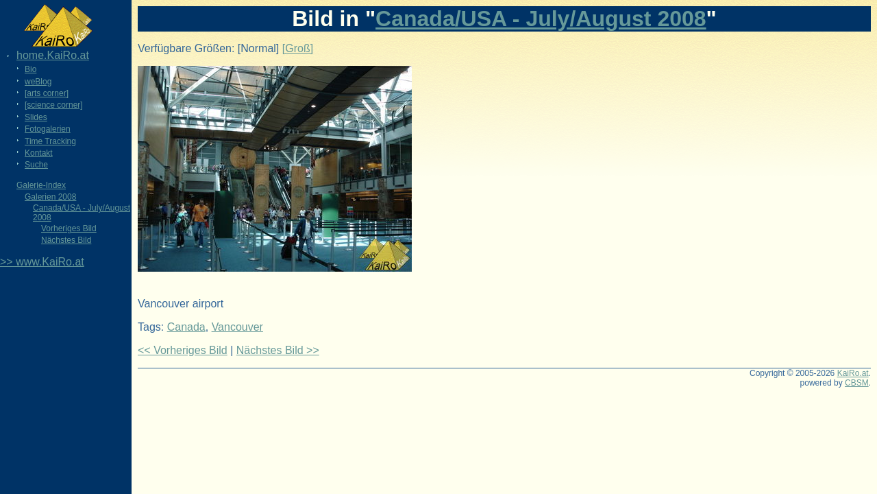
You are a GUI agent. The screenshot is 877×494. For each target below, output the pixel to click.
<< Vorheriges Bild (182, 350)
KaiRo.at (853, 373)
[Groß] (297, 48)
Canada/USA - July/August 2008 (540, 18)
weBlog (38, 81)
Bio (30, 69)
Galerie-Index (41, 185)
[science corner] (54, 105)
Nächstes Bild (66, 240)
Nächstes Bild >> (277, 350)
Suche (36, 164)
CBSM (857, 383)
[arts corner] (47, 93)
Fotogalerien (48, 129)
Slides (36, 117)
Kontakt (39, 153)
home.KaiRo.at (52, 55)
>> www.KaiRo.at (42, 262)
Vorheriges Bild (69, 228)
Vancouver (237, 327)
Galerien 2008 (50, 197)
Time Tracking (50, 141)
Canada (186, 327)
